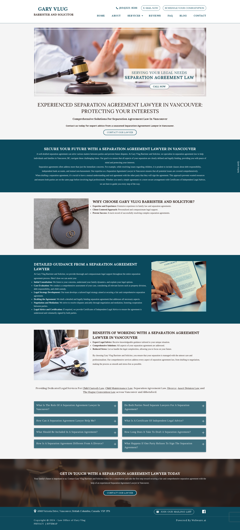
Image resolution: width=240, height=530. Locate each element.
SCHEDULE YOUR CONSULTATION (184, 8)
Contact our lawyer (120, 132)
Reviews (155, 15)
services (134, 15)
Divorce (171, 388)
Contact (200, 15)
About (116, 15)
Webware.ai (199, 520)
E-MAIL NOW (150, 8)
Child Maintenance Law (119, 388)
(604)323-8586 (128, 7)
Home (101, 15)
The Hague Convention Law (99, 391)
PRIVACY (39, 523)
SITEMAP (52, 523)
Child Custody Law (93, 388)
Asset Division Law (189, 388)
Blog (183, 15)
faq (170, 15)
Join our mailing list (174, 512)
